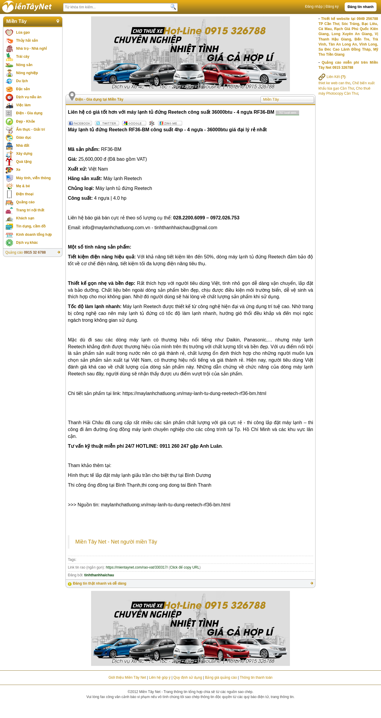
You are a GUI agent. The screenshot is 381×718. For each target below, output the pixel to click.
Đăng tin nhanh (361, 7)
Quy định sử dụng (188, 677)
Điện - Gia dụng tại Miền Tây (99, 99)
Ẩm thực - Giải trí (30, 129)
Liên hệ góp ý (159, 677)
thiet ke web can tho (334, 83)
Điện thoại (25, 194)
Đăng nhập (314, 6)
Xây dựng (24, 154)
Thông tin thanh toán (256, 677)
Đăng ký (332, 6)
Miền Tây (16, 21)
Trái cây (22, 56)
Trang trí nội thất (30, 210)
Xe (18, 170)
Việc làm (23, 105)
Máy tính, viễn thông (33, 178)
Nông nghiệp (27, 73)
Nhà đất (22, 145)
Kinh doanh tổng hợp (34, 234)
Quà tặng (24, 162)
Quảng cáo (25, 202)
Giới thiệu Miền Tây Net (127, 677)
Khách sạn (25, 218)
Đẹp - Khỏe (25, 121)
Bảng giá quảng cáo (221, 677)
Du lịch (22, 81)
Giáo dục (23, 137)
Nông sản (24, 65)
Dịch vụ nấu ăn (28, 97)
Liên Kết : (332, 77)
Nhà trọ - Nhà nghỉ (31, 48)
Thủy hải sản (27, 40)
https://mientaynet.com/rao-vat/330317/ (137, 567)
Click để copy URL (184, 567)
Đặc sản (23, 89)
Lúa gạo (23, 32)
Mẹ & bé (23, 186)
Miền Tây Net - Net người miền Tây (116, 542)
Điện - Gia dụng (29, 113)
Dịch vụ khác (27, 243)
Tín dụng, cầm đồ (31, 226)
